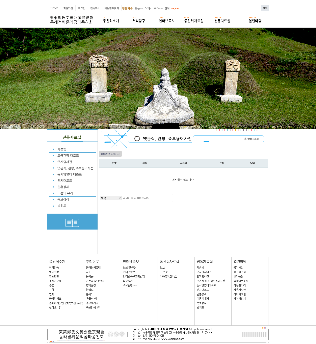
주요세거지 (92, 303)
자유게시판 (240, 290)
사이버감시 (240, 298)
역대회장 (54, 272)
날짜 (252, 163)
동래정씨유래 (93, 267)
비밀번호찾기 (111, 8)
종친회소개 (57, 262)
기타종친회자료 (168, 276)
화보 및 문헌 (129, 267)
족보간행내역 (93, 307)
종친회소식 (240, 272)
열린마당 (240, 262)
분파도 (89, 294)
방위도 (200, 307)
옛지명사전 (203, 276)
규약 (51, 290)
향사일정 (91, 285)
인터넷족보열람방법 (134, 276)
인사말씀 (54, 267)
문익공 (89, 276)
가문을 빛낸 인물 (95, 281)
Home (54, 8)
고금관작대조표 (205, 272)
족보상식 (201, 303)
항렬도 (89, 290)
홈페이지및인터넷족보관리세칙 (66, 303)
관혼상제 (201, 294)
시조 (88, 272)
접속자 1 (94, 8)
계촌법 (200, 267)
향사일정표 (55, 298)
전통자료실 (205, 262)
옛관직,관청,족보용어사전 (211, 281)
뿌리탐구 (92, 262)
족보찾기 (128, 281)
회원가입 (68, 8)
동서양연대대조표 (206, 285)
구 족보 (164, 272)
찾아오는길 (55, 307)
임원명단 (54, 276)
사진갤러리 (240, 285)
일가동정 (238, 276)
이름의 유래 (203, 298)
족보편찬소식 (130, 285)
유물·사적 (91, 298)
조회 (221, 163)
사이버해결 (240, 294)
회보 (162, 268)
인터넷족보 (131, 262)
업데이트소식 (241, 281)
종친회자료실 (169, 262)
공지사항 (238, 267)
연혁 (51, 294)
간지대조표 (203, 290)
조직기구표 (55, 281)
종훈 (51, 285)
